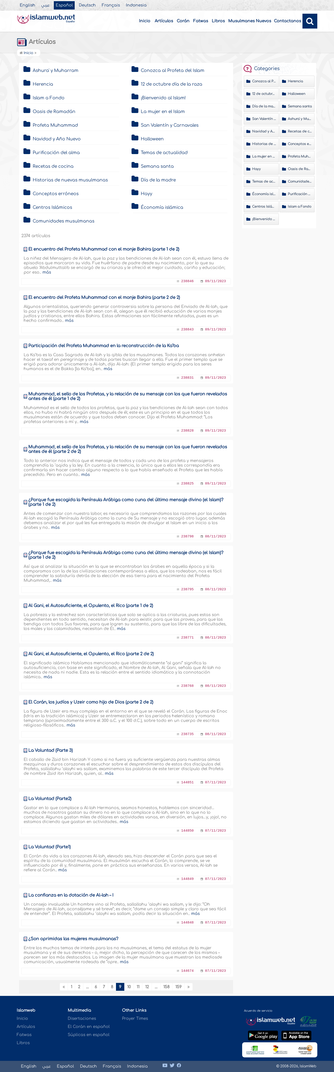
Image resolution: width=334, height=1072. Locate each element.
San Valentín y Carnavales (170, 125)
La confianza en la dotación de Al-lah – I (70, 895)
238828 (187, 431)
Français (111, 5)
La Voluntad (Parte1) (49, 847)
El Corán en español (89, 1026)
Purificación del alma (56, 152)
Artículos (164, 21)
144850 (187, 831)
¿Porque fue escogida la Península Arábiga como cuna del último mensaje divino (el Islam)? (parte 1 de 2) (125, 502)
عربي (45, 5)
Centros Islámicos (52, 207)
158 (166, 987)
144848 (187, 923)
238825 (187, 484)
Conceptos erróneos (56, 193)
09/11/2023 (215, 281)
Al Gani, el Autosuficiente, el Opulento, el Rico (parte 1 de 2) (90, 605)
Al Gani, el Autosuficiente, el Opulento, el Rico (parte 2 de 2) (91, 654)
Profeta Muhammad (55, 125)
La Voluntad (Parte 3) (50, 750)
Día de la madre (158, 180)
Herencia (43, 84)
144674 (187, 971)
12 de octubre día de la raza (171, 84)
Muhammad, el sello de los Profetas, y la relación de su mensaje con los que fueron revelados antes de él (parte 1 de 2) (127, 396)
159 (178, 987)
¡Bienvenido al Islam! (163, 98)
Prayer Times (135, 1018)
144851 (187, 783)
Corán (183, 21)
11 (138, 987)
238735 (187, 734)
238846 (187, 281)
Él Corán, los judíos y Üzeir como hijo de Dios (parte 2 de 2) (90, 702)
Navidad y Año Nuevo (57, 139)
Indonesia (136, 5)
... (87, 987)
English (27, 5)
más (46, 272)
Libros (218, 21)
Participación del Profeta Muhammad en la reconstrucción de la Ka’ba (103, 345)
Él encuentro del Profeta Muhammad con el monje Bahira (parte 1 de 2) (103, 249)
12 (147, 987)
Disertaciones (82, 1018)
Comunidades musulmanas (63, 221)
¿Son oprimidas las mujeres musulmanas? (73, 938)
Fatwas (200, 21)
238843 (187, 330)
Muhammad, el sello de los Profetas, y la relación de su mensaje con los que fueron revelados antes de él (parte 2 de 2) (127, 449)
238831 (187, 378)
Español (64, 5)
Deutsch (87, 5)
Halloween (152, 139)
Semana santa (157, 166)
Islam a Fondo (48, 98)
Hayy (146, 193)
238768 (187, 686)
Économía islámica (162, 207)
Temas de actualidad (164, 152)
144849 (187, 879)
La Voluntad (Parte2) (49, 798)
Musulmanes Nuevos (249, 21)
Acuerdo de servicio (258, 1010)
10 (129, 987)
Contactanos (287, 21)
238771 (187, 638)
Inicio (144, 21)
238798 (187, 537)
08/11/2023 (215, 537)
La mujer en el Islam (163, 111)
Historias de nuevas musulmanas (70, 180)
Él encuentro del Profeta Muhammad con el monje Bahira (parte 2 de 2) (104, 297)
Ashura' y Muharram (55, 70)
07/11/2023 (215, 783)
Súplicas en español (88, 1035)
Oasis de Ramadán (54, 111)
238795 (187, 589)
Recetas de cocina (53, 166)
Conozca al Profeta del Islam (172, 70)
